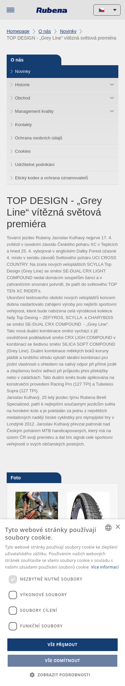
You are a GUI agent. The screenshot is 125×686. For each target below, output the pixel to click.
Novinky (68, 31)
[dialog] (62, 602)
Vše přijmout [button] (62, 644)
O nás (44, 31)
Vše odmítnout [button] (62, 660)
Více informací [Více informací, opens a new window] (105, 567)
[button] (62, 674)
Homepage (18, 31)
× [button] (117, 527)
